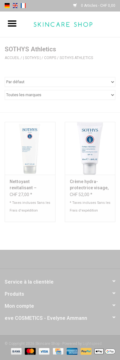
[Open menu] (12, 23)
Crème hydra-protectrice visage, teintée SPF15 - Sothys (89, 185)
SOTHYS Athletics (76, 58)
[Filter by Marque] (60, 95)
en (15, 5)
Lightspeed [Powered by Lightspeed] (92, 343)
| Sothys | (32, 58)
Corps (50, 58)
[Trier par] (60, 82)
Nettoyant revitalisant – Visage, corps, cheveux (24, 185)
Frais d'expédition (24, 210)
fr (23, 5)
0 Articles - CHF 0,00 (94, 5)
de (7, 5)
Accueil (12, 58)
